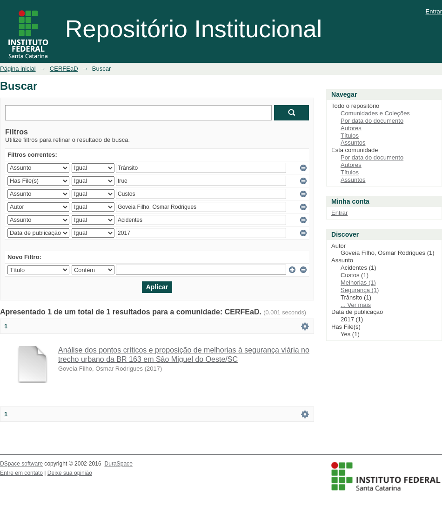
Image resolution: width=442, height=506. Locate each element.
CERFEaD (64, 68)
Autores (351, 128)
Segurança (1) (360, 289)
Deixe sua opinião (69, 473)
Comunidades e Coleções (375, 113)
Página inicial (18, 68)
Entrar (434, 11)
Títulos (350, 135)
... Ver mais (356, 304)
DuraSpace (118, 463)
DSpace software (21, 463)
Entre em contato (21, 473)
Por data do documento (372, 120)
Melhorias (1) (358, 282)
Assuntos (353, 142)
